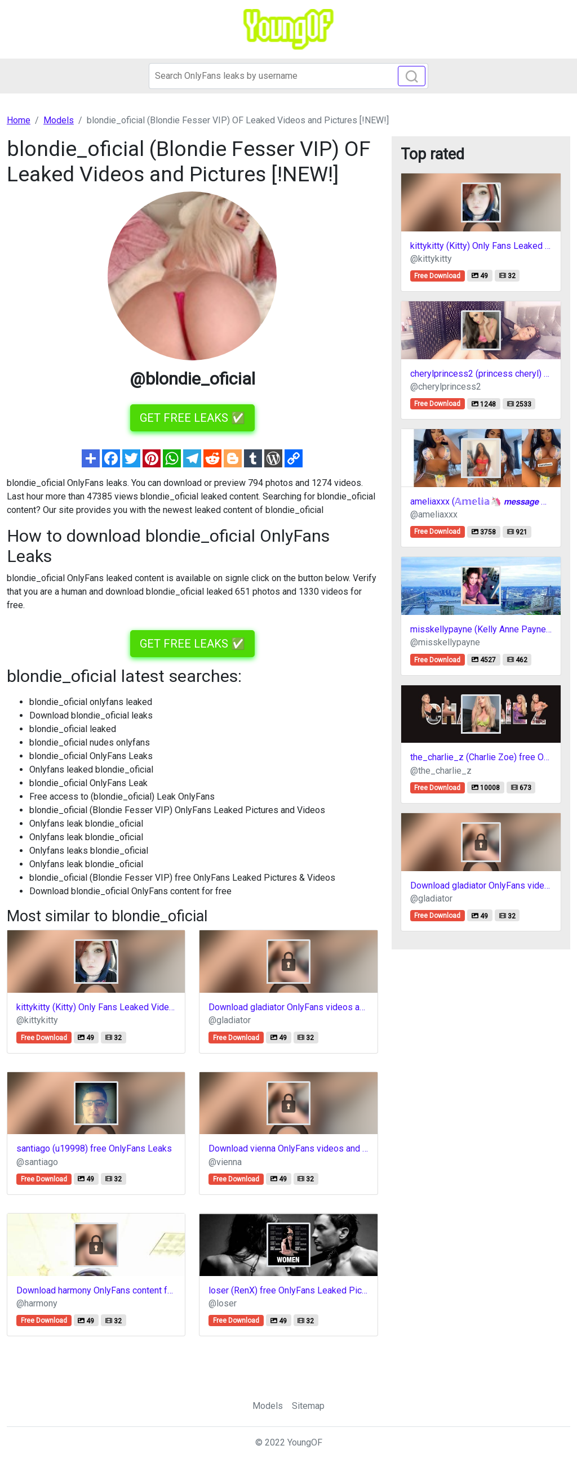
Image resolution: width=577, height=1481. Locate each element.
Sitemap (308, 1405)
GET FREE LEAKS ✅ (192, 418)
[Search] (288, 76)
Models (267, 1405)
